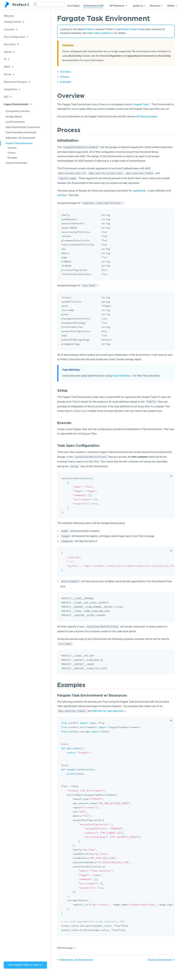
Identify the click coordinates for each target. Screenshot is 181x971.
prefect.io (139, 5)
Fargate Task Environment (19, 143)
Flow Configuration (111, 55)
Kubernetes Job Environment (20, 138)
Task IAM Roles (122, 375)
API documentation (146, 116)
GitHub (172, 5)
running (62, 195)
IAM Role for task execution (109, 710)
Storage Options (14, 116)
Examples (12, 157)
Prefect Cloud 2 (130, 29)
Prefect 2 (90, 29)
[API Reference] (118, 6)
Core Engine (73, 5)
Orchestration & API (93, 5)
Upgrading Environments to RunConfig (149, 55)
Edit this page (65, 947)
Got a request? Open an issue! (25, 965)
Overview (12, 148)
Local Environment (15, 122)
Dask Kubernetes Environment (21, 132)
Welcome (9, 15)
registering (140, 190)
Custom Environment (16, 163)
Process (12, 153)
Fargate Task (141, 104)
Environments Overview (18, 111)
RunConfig (75, 55)
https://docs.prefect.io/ (100, 33)
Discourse (156, 5)
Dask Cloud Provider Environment (23, 127)
